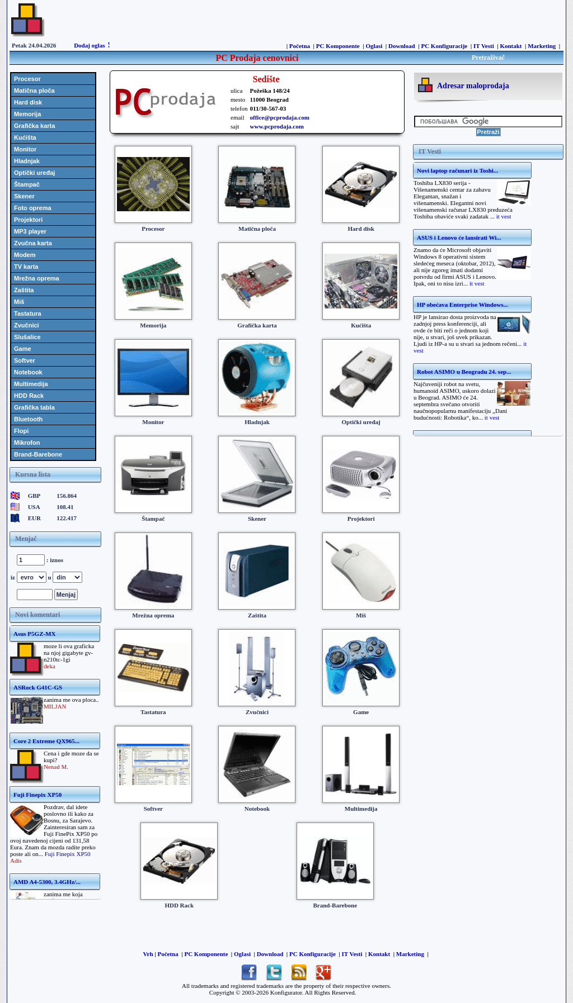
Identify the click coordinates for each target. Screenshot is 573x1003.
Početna (299, 45)
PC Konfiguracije (444, 45)
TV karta (26, 266)
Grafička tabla (34, 407)
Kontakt (511, 45)
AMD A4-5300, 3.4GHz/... (47, 881)
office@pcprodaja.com (279, 117)
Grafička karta (34, 125)
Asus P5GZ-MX (34, 633)
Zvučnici (26, 325)
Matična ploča (34, 90)
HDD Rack (29, 395)
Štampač (27, 184)
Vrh (148, 953)
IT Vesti (483, 45)
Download (401, 45)
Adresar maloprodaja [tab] (473, 86)
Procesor (27, 78)
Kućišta (25, 137)
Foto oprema (32, 208)
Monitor (25, 149)
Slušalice (27, 337)
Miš (19, 301)
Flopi (21, 430)
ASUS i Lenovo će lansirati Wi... (459, 237)
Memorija (27, 114)
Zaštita (24, 290)
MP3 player (30, 231)
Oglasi (373, 45)
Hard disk (28, 102)
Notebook (28, 372)
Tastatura (27, 313)
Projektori (28, 219)
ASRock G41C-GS (37, 687)
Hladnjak (27, 161)
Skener (24, 196)
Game (22, 348)
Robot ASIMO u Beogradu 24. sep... (464, 371)
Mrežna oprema (36, 278)
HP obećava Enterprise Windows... (462, 304)
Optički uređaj (34, 172)
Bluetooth (28, 419)
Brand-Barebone (38, 454)
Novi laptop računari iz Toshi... (457, 170)
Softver (24, 360)
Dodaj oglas (89, 45)
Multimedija (31, 384)
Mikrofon (27, 442)
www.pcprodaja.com (277, 126)
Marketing (542, 45)
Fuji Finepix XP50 (37, 794)
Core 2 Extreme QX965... (46, 741)
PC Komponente (338, 45)
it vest (503, 216)
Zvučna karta (33, 243)
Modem (25, 254)
